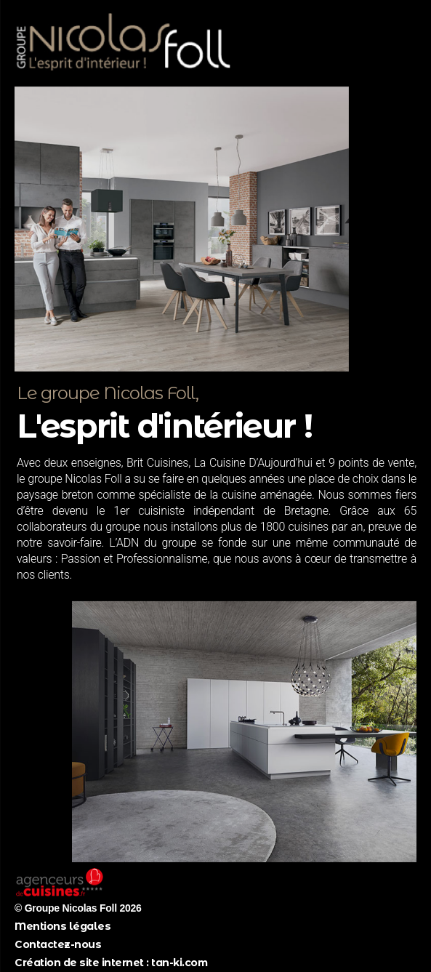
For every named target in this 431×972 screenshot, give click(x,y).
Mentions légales (62, 926)
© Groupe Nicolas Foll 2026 (78, 908)
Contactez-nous (58, 944)
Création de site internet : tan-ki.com (111, 962)
